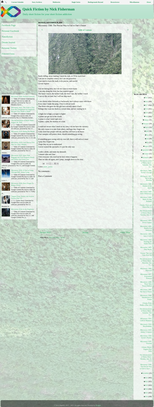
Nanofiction (7, 36)
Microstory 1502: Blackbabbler (146, 325)
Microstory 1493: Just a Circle (146, 235)
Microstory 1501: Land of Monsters (146, 319)
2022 (147, 381)
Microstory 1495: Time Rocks (146, 248)
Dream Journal (8, 42)
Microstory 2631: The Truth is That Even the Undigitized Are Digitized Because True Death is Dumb (22, 109)
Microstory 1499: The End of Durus (146, 290)
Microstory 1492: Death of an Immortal (146, 228)
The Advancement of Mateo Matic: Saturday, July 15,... (146, 312)
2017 (147, 105)
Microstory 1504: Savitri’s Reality (146, 337)
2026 (147, 396)
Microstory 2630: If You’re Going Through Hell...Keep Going (22, 171)
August (147, 146)
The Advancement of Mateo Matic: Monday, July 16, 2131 (146, 358)
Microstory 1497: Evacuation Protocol (146, 276)
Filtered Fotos (8, 54)
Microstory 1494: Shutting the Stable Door (146, 242)
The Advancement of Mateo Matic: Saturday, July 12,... (146, 164)
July (148, 142)
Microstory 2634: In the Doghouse (22, 209)
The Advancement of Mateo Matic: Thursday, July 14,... (146, 262)
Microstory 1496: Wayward (146, 269)
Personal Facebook (10, 31)
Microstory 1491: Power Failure (146, 221)
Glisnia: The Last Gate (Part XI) (146, 254)
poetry (50, 167)
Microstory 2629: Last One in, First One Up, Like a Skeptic (23, 143)
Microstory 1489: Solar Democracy (146, 192)
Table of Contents (85, 30)
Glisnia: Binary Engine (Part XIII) (147, 349)
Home (85, 232)
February (146, 124)
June (148, 139)
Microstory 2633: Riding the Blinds (23, 131)
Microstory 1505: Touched (146, 342)
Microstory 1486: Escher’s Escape (146, 171)
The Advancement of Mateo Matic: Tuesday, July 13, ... (146, 214)
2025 (147, 393)
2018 (147, 109)
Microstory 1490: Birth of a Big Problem (146, 199)
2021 (147, 378)
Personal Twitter (9, 48)
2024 (147, 389)
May (148, 135)
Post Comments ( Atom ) (57, 237)
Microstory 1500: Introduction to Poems (146, 297)
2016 (147, 101)
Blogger (98, 405)
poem (45, 167)
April (148, 131)
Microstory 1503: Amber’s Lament (146, 331)
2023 (147, 385)
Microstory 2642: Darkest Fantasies (23, 96)
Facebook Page (9, 25)
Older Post (125, 232)
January (147, 120)
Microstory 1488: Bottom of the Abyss (146, 186)
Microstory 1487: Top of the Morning (146, 178)
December (146, 373)
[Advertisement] (80, 258)
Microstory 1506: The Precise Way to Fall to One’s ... (146, 367)
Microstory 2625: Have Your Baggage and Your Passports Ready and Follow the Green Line (22, 157)
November (146, 157)
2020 (147, 116)
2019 (147, 113)
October (147, 154)
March (147, 127)
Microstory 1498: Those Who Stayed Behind (146, 284)
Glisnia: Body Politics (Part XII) (146, 304)
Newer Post (45, 232)
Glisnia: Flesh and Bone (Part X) (146, 206)
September (146, 150)
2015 (147, 98)
